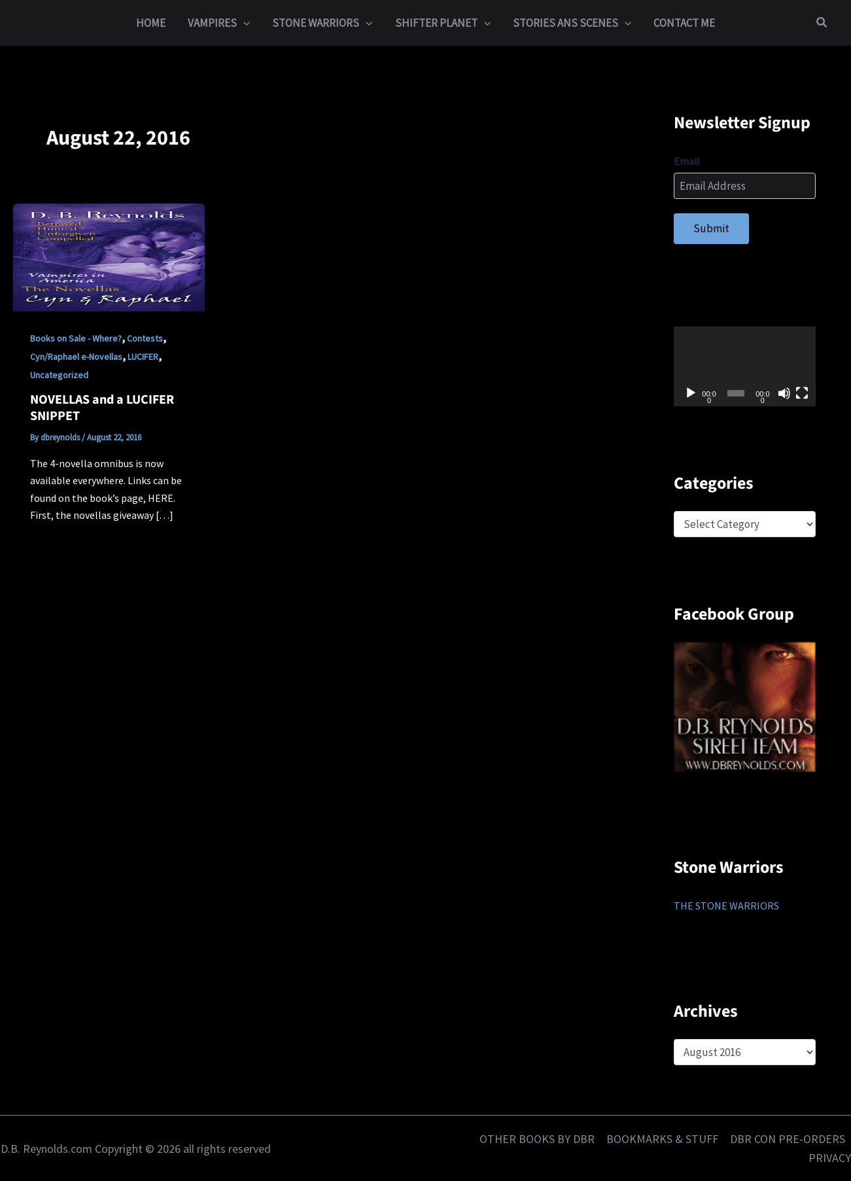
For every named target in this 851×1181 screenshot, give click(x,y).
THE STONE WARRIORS (726, 905)
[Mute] (784, 393)
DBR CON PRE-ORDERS (787, 1138)
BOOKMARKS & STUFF (662, 1138)
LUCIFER (143, 356)
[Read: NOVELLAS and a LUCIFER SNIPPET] (109, 256)
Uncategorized (59, 375)
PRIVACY (829, 1157)
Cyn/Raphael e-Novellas (76, 356)
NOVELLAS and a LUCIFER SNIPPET (102, 408)
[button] (243, 23)
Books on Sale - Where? (76, 338)
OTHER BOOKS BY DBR (537, 1138)
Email (687, 160)
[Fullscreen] (801, 393)
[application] (745, 366)
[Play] (690, 393)
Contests (145, 338)
